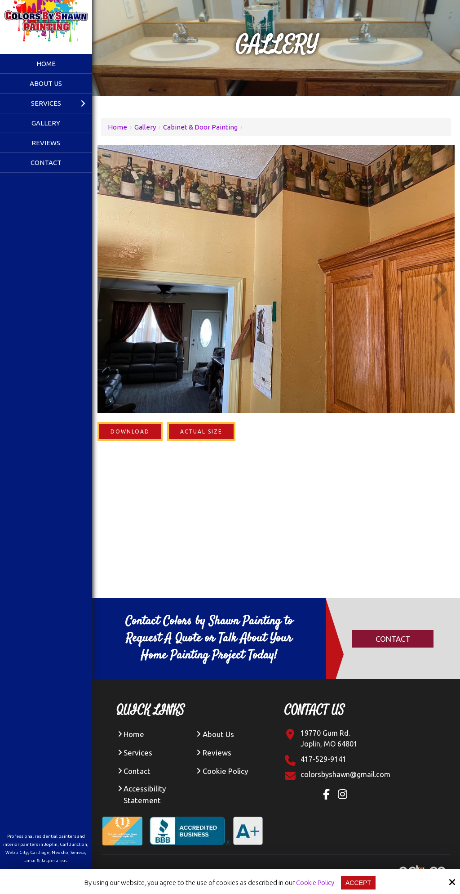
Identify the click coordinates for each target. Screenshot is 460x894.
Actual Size (201, 431)
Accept (358, 882)
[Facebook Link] (328, 795)
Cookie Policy (314, 882)
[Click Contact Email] (345, 774)
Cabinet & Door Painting (200, 127)
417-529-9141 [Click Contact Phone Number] (323, 759)
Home (117, 127)
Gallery (145, 127)
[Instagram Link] (345, 795)
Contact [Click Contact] (393, 639)
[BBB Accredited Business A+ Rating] (210, 824)
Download (130, 431)
